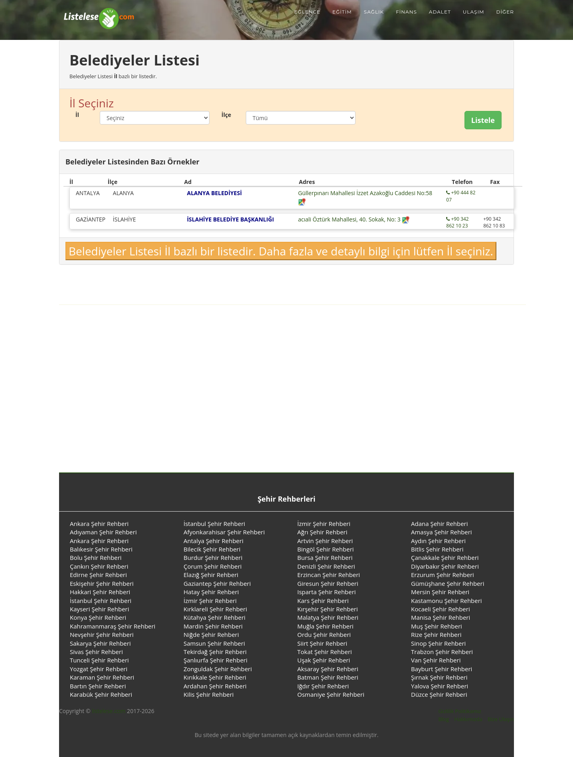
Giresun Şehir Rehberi (327, 583)
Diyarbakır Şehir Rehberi (445, 566)
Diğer (505, 12)
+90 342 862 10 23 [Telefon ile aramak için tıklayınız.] (457, 222)
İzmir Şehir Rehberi (323, 524)
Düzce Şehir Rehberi (439, 694)
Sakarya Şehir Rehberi (100, 643)
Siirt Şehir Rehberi (322, 643)
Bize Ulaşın (501, 719)
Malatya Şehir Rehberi (327, 617)
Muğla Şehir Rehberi (325, 626)
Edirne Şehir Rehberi (98, 575)
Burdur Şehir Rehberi (213, 557)
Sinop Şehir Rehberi (438, 643)
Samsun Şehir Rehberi (214, 643)
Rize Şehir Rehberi (436, 634)
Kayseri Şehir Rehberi (99, 609)
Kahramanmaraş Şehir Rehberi (112, 626)
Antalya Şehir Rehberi (213, 541)
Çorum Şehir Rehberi (213, 566)
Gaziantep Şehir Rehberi (217, 583)
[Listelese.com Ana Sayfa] (94, 12)
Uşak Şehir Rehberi (323, 660)
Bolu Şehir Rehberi (96, 557)
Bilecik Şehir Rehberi (212, 549)
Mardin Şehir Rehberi (213, 626)
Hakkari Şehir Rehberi (100, 592)
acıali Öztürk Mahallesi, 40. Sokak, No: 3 (354, 219)
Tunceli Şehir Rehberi (99, 660)
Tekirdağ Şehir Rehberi (215, 652)
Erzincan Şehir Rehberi (328, 575)
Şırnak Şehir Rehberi (439, 677)
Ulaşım (473, 12)
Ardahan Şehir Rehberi (215, 686)
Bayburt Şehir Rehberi (441, 669)
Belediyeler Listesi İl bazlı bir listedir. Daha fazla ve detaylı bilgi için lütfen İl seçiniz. (281, 251)
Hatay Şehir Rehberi (211, 592)
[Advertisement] (286, 373)
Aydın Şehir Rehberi (438, 541)
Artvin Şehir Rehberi (325, 541)
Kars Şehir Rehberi (323, 601)
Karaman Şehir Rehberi (102, 677)
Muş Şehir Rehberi (436, 626)
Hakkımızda (468, 719)
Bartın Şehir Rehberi (98, 686)
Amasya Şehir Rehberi (441, 532)
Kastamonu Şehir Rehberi (446, 601)
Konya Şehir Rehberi (98, 617)
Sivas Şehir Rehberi (96, 652)
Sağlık (374, 12)
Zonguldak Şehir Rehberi (218, 669)
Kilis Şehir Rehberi (209, 694)
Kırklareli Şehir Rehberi (215, 609)
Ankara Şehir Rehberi (99, 524)
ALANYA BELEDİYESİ (214, 193)
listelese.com (108, 711)
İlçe (226, 115)
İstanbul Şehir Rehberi (214, 524)
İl (77, 115)
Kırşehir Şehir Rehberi (327, 609)
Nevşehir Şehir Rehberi (102, 634)
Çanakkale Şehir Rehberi (445, 557)
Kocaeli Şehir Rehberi (440, 609)
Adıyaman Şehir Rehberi (103, 532)
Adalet (440, 12)
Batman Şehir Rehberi (327, 677)
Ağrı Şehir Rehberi (322, 532)
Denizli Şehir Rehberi (326, 566)
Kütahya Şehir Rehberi (214, 617)
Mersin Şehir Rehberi (440, 592)
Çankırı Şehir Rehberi (99, 566)
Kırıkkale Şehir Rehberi (215, 677)
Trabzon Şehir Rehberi (442, 652)
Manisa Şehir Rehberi (440, 617)
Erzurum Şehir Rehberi (442, 575)
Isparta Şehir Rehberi (326, 592)
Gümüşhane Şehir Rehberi (447, 583)
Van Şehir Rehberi (435, 660)
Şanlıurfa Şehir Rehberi (215, 660)
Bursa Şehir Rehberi (324, 557)
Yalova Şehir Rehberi (439, 686)
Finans (406, 12)
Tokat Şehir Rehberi (324, 652)
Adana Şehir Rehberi (439, 524)
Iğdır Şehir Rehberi (323, 686)
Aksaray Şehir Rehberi (327, 669)
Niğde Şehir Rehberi (211, 634)
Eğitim (342, 12)
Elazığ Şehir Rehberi (211, 575)
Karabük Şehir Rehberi (101, 694)
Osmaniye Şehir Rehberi (330, 694)
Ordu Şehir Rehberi (324, 634)
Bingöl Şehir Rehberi (325, 549)
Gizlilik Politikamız (459, 711)
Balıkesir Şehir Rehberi (101, 549)
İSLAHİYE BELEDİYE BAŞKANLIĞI (230, 219)
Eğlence (307, 12)
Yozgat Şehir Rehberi (98, 669)
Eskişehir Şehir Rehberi (102, 583)
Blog (443, 719)
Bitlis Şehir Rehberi (437, 549)
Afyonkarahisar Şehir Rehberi (224, 532)
